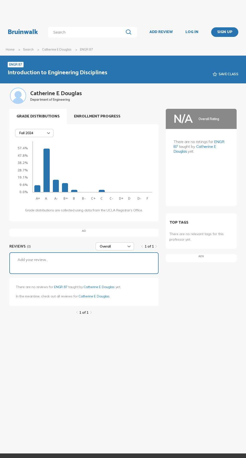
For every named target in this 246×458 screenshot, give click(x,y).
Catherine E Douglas (57, 49)
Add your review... (33, 259)
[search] (86, 32)
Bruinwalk (23, 32)
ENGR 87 (60, 287)
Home (10, 49)
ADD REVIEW (161, 32)
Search (28, 49)
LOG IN (191, 32)
